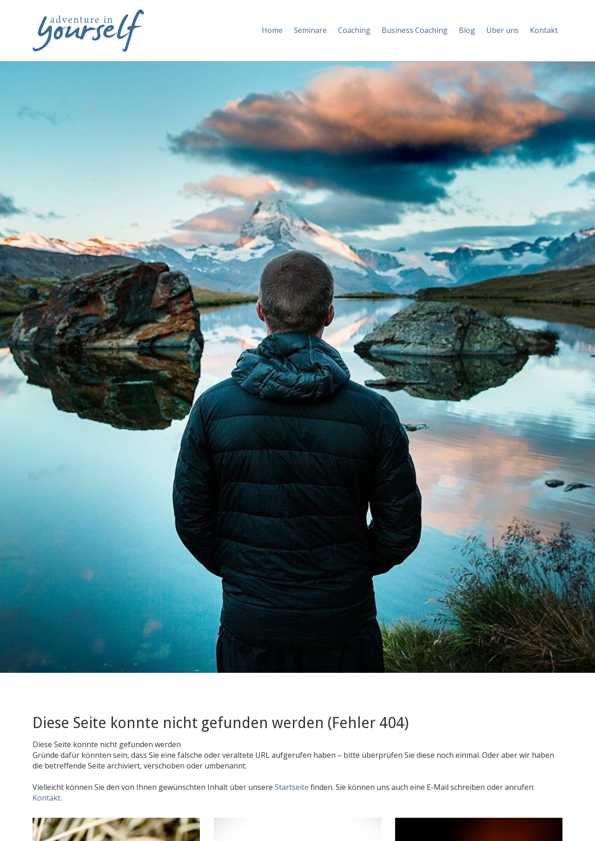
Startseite (293, 787)
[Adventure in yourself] (88, 30)
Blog (467, 30)
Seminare (310, 30)
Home (272, 30)
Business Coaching (415, 30)
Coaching (354, 30)
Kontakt (544, 30)
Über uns (502, 30)
